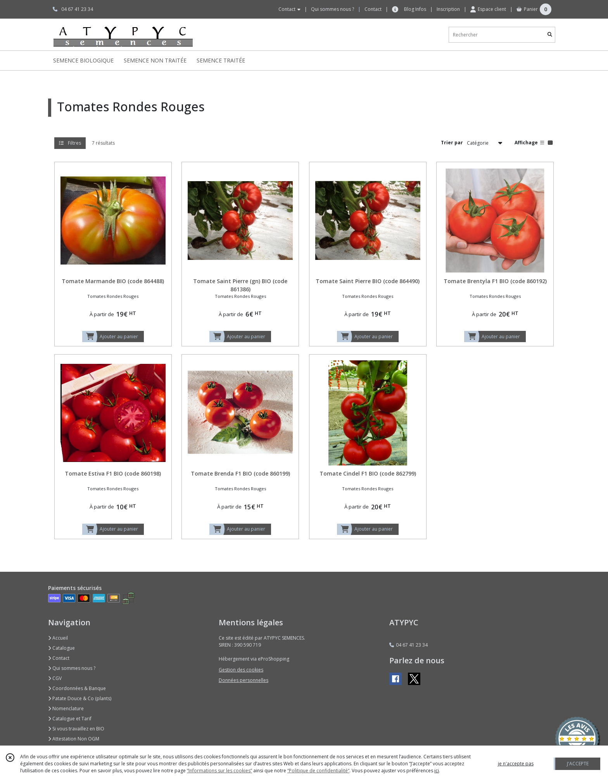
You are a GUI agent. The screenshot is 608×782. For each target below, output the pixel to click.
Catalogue (61, 648)
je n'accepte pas (516, 763)
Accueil (58, 638)
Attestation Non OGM (73, 738)
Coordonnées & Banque (77, 688)
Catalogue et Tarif (70, 718)
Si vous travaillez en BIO (76, 728)
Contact (373, 9)
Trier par (452, 142)
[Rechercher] (550, 34)
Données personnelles (243, 680)
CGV (55, 678)
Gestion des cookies (241, 669)
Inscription (448, 9)
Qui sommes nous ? (71, 668)
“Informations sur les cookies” (219, 770)
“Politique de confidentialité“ (318, 770)
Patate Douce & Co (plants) (79, 698)
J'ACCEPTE (578, 763)
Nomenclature (66, 708)
